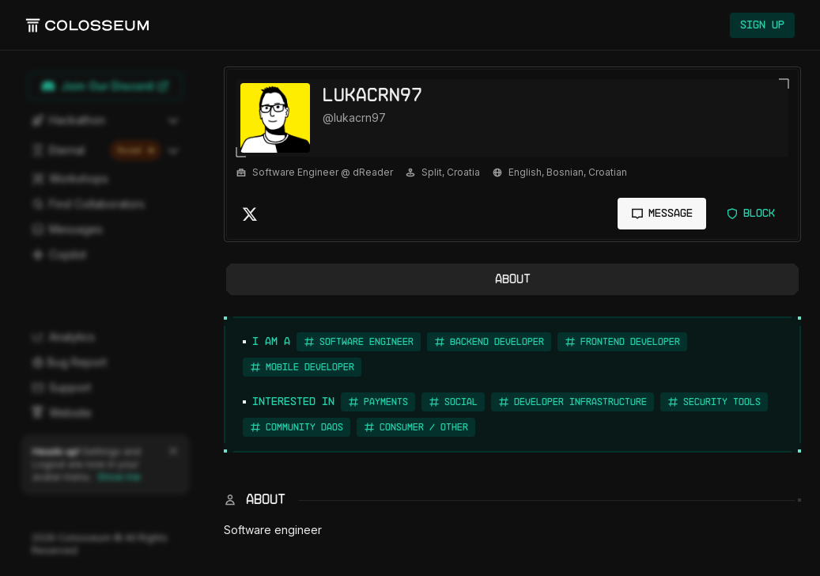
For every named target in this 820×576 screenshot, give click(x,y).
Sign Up (762, 25)
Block (750, 213)
